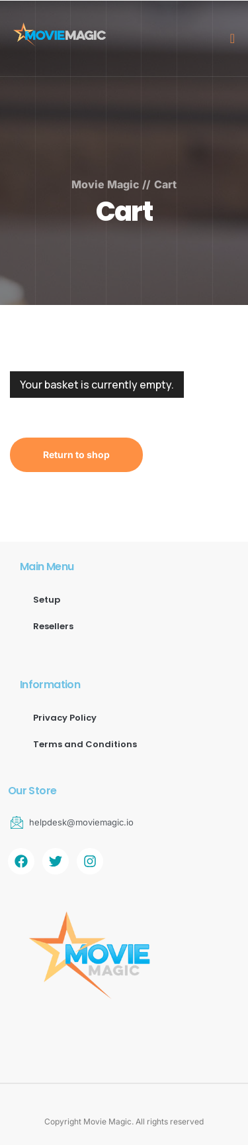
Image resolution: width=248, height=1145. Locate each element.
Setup (46, 599)
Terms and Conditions (85, 744)
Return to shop (76, 454)
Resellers (53, 626)
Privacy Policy (65, 717)
